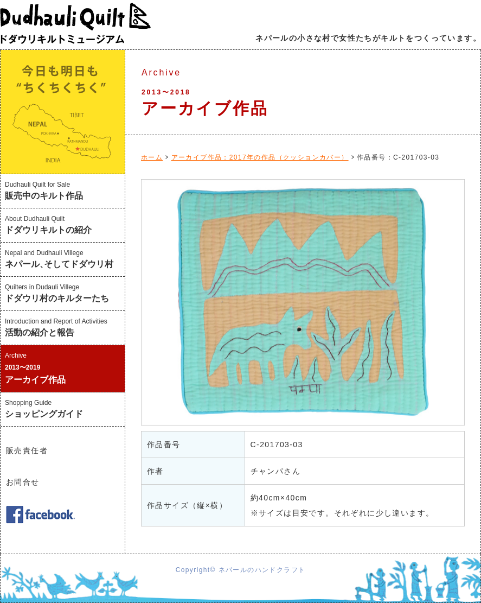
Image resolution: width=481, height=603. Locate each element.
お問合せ (23, 482)
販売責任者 (27, 450)
